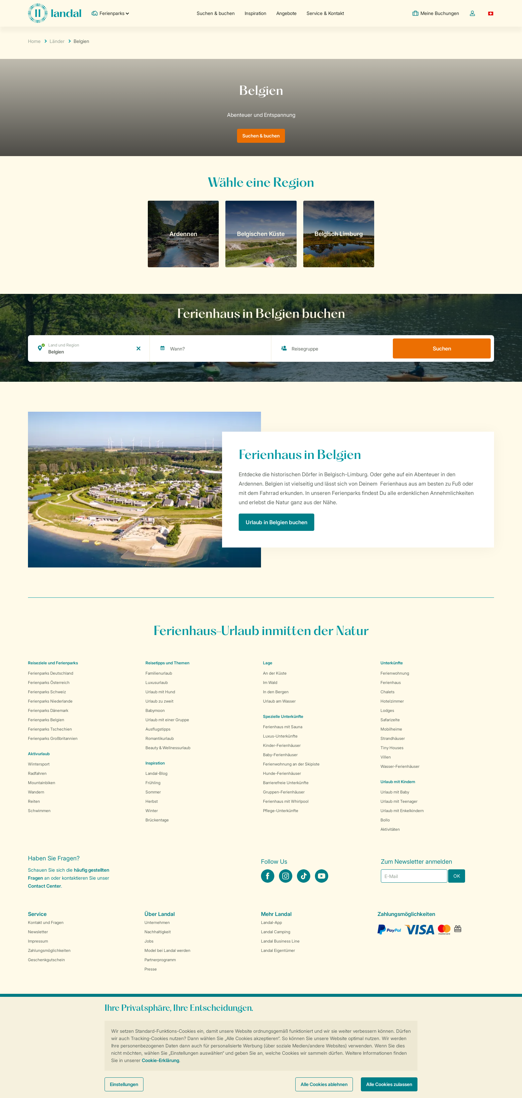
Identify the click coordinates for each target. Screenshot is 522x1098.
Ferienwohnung (395, 673)
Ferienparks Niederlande (50, 701)
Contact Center (44, 886)
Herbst (151, 801)
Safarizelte (390, 719)
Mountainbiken (41, 782)
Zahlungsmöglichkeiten (49, 950)
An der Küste (275, 673)
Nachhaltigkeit (157, 931)
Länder (57, 41)
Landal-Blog (156, 773)
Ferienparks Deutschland (50, 673)
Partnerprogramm (160, 959)
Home (34, 41)
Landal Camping (275, 931)
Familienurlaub (158, 673)
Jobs (148, 941)
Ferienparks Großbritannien (53, 738)
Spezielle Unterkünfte (283, 716)
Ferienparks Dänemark (48, 710)
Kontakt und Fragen (46, 922)
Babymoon (155, 710)
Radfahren (37, 773)
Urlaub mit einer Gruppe (167, 719)
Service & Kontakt (325, 13)
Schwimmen (39, 810)
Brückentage (157, 819)
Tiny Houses (392, 747)
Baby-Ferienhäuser (280, 754)
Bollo (385, 819)
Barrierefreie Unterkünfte (286, 782)
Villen (386, 757)
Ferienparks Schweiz (47, 691)
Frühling (152, 782)
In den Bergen (276, 691)
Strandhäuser (393, 738)
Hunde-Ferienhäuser (282, 773)
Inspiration (255, 13)
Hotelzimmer (392, 701)
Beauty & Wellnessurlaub (167, 747)
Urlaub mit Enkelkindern (402, 810)
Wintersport (39, 764)
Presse (150, 969)
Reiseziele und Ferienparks (53, 662)
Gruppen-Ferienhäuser (284, 791)
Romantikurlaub (159, 738)
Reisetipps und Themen (167, 662)
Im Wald (270, 682)
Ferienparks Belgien (46, 719)
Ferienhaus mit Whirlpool (286, 801)
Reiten (34, 801)
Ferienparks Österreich (49, 682)
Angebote (286, 13)
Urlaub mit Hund (160, 691)
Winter (151, 810)
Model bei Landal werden (167, 950)
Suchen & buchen (216, 13)
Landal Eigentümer (278, 950)
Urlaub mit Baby (395, 791)
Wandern (36, 791)
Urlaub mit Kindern (398, 781)
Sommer (153, 791)
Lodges (387, 710)
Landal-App (271, 922)
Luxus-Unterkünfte (280, 736)
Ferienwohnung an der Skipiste (291, 764)
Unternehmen (157, 922)
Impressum (38, 941)
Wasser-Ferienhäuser (400, 766)
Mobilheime (391, 729)
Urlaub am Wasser (279, 701)
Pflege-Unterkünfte (280, 810)
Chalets (387, 691)
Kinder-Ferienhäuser (282, 745)
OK (456, 876)
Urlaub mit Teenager (399, 801)
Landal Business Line (280, 941)
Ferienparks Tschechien (50, 729)
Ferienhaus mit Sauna (282, 726)
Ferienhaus (391, 682)
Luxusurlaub (156, 682)
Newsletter (38, 931)
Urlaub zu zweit (159, 701)
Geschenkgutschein (46, 959)
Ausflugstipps (157, 729)
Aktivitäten (390, 829)
